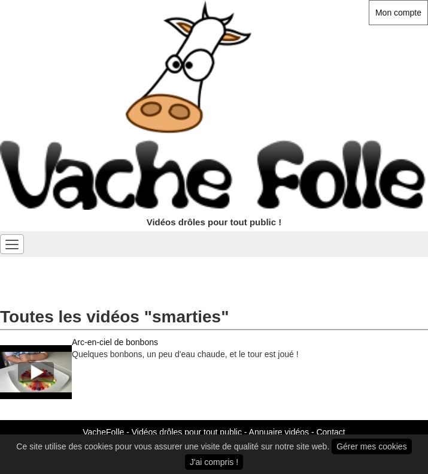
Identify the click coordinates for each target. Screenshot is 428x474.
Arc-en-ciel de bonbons (115, 342)
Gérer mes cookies (371, 446)
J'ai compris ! (214, 462)
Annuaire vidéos (279, 432)
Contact (330, 432)
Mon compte (398, 12)
